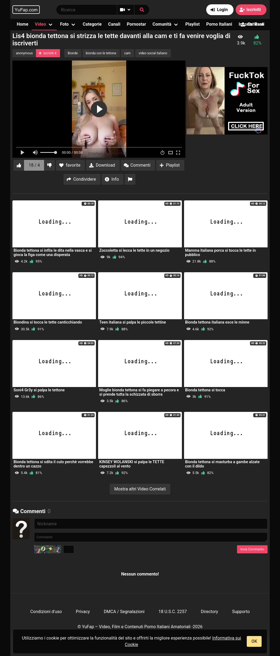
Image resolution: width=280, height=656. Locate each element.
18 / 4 (34, 165)
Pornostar (136, 24)
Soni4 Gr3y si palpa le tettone (39, 390)
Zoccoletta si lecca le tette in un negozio (134, 250)
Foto (64, 24)
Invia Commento (252, 549)
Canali (114, 24)
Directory (209, 611)
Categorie (92, 24)
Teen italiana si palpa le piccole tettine (132, 322)
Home (22, 24)
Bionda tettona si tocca (205, 390)
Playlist (192, 24)
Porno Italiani (219, 24)
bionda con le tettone (101, 53)
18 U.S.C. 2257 (172, 611)
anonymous (24, 53)
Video (40, 24)
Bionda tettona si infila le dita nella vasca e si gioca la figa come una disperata (53, 252)
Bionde (73, 53)
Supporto (241, 611)
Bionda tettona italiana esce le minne (217, 322)
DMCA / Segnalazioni (124, 611)
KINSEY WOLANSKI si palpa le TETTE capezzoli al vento (131, 464)
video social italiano (153, 53)
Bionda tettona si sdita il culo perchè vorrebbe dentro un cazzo (53, 464)
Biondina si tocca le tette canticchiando (48, 322)
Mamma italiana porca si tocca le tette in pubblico (220, 252)
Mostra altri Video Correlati (140, 489)
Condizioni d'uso (46, 611)
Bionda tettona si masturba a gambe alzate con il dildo (222, 464)
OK (254, 641)
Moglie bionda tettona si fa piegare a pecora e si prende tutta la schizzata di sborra (139, 392)
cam (127, 53)
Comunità (161, 24)
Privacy (83, 611)
